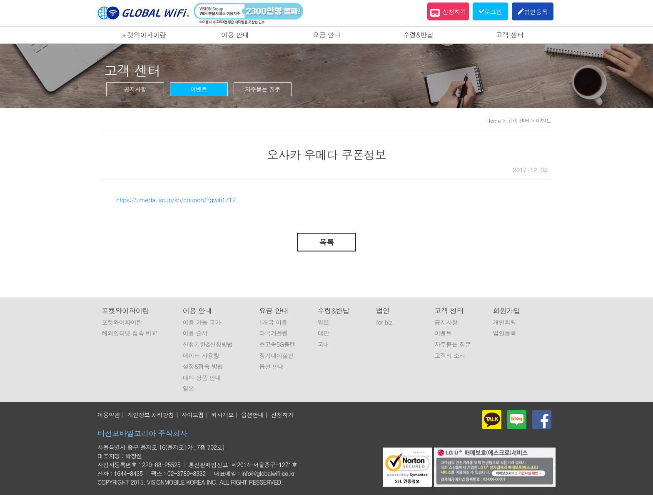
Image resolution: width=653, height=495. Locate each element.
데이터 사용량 (200, 355)
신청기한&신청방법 (207, 344)
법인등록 (504, 333)
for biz (384, 322)
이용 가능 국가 (201, 322)
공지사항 (135, 89)
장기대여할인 (276, 355)
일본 (188, 388)
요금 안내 (327, 35)
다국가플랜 (273, 333)
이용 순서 (194, 333)
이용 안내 (235, 35)
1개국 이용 (273, 322)
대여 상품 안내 (201, 377)
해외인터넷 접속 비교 (129, 333)
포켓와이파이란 (143, 35)
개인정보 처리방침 (150, 414)
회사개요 (222, 414)
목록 (326, 242)
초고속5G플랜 (277, 344)
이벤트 (198, 89)
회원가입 (506, 311)
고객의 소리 (449, 355)
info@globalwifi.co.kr (268, 473)
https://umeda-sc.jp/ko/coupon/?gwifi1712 (176, 199)
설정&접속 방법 (202, 366)
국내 (323, 344)
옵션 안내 (271, 366)
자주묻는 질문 (262, 89)
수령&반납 (418, 35)
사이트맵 (193, 414)
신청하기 (448, 12)
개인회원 (504, 322)
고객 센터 (510, 35)
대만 (323, 333)
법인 (383, 311)
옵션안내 (252, 414)
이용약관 (108, 414)
